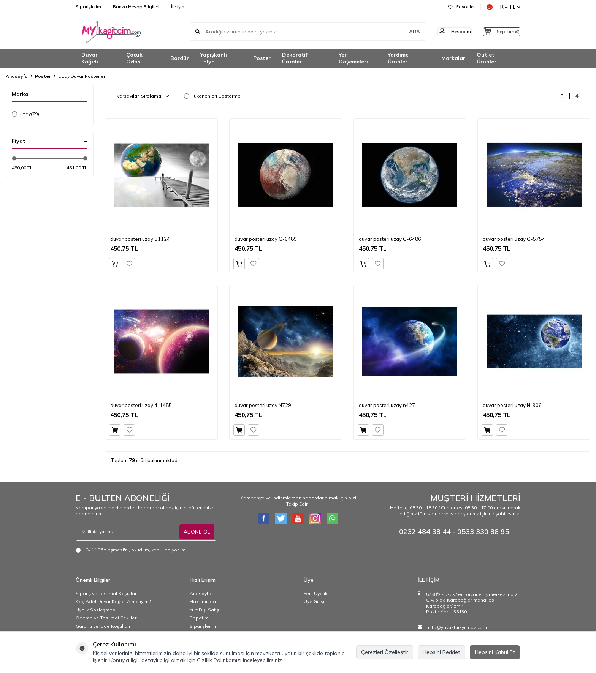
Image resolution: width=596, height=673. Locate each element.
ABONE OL (197, 531)
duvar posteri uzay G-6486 (390, 239)
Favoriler (461, 6)
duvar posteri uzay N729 (263, 405)
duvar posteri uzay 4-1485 (141, 405)
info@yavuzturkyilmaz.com (457, 627)
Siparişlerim (88, 6)
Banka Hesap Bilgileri (136, 6)
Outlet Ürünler (486, 58)
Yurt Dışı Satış (204, 610)
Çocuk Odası (134, 58)
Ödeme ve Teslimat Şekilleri (107, 618)
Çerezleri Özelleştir (384, 652)
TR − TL (503, 7)
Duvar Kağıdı (89, 58)
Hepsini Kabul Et (495, 652)
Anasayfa (17, 76)
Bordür (179, 58)
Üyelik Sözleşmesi (96, 610)
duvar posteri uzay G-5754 (514, 239)
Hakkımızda (203, 601)
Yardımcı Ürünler (399, 58)
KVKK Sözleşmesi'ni (106, 550)
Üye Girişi (314, 601)
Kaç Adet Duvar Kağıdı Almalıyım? (113, 601)
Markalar (453, 58)
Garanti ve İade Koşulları (103, 626)
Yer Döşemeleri (353, 58)
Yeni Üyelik (315, 593)
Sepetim (199, 618)
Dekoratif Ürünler (295, 58)
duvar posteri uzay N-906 (512, 405)
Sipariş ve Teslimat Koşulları (107, 593)
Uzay (25, 114)
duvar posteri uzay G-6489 (266, 239)
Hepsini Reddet (441, 652)
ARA (401, 31)
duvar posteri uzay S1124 (140, 239)
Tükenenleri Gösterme (212, 96)
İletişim (178, 6)
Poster (262, 58)
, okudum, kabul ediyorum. (131, 550)
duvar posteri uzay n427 (387, 405)
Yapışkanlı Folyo (213, 58)
